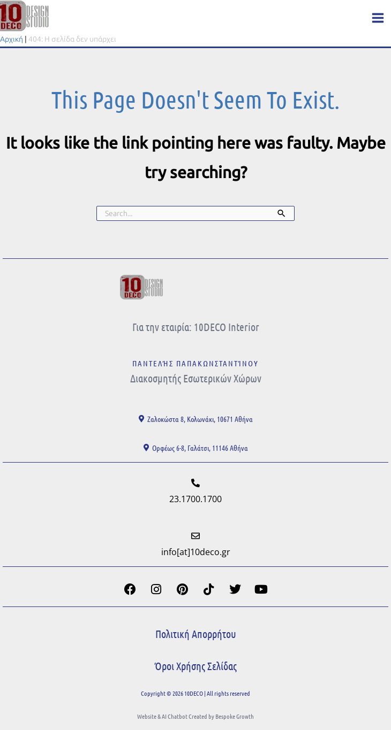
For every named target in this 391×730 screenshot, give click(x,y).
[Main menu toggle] (378, 18)
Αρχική (11, 39)
